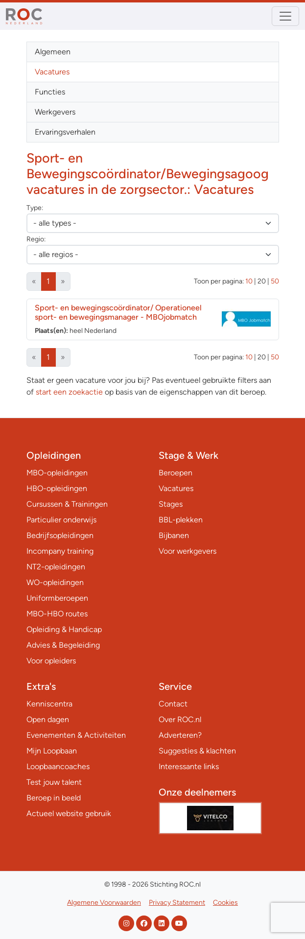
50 (275, 281)
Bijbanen (174, 535)
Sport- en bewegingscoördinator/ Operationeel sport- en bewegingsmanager (118, 312)
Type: (34, 208)
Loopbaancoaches (58, 766)
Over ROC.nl (180, 719)
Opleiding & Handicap (64, 629)
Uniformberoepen (57, 598)
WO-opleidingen (55, 582)
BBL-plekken (181, 519)
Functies (50, 91)
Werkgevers (55, 112)
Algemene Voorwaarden (104, 902)
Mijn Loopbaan (51, 750)
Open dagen (47, 719)
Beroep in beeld (53, 797)
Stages (171, 504)
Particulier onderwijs (61, 519)
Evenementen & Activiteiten (76, 735)
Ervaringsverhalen (65, 132)
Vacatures (52, 71)
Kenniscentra (49, 703)
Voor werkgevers (187, 551)
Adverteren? (180, 735)
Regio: (36, 239)
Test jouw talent (54, 782)
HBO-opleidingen (56, 488)
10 (249, 281)
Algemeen (52, 51)
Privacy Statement (177, 902)
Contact (173, 703)
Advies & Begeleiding (63, 645)
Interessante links (189, 766)
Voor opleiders (51, 660)
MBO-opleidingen (57, 472)
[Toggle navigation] (285, 16)
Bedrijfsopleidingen (60, 535)
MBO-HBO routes (57, 613)
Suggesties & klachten (197, 750)
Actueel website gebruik (68, 813)
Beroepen (175, 472)
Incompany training (60, 551)
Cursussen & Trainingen (67, 504)
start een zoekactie (69, 392)
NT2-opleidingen (55, 566)
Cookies (225, 902)
